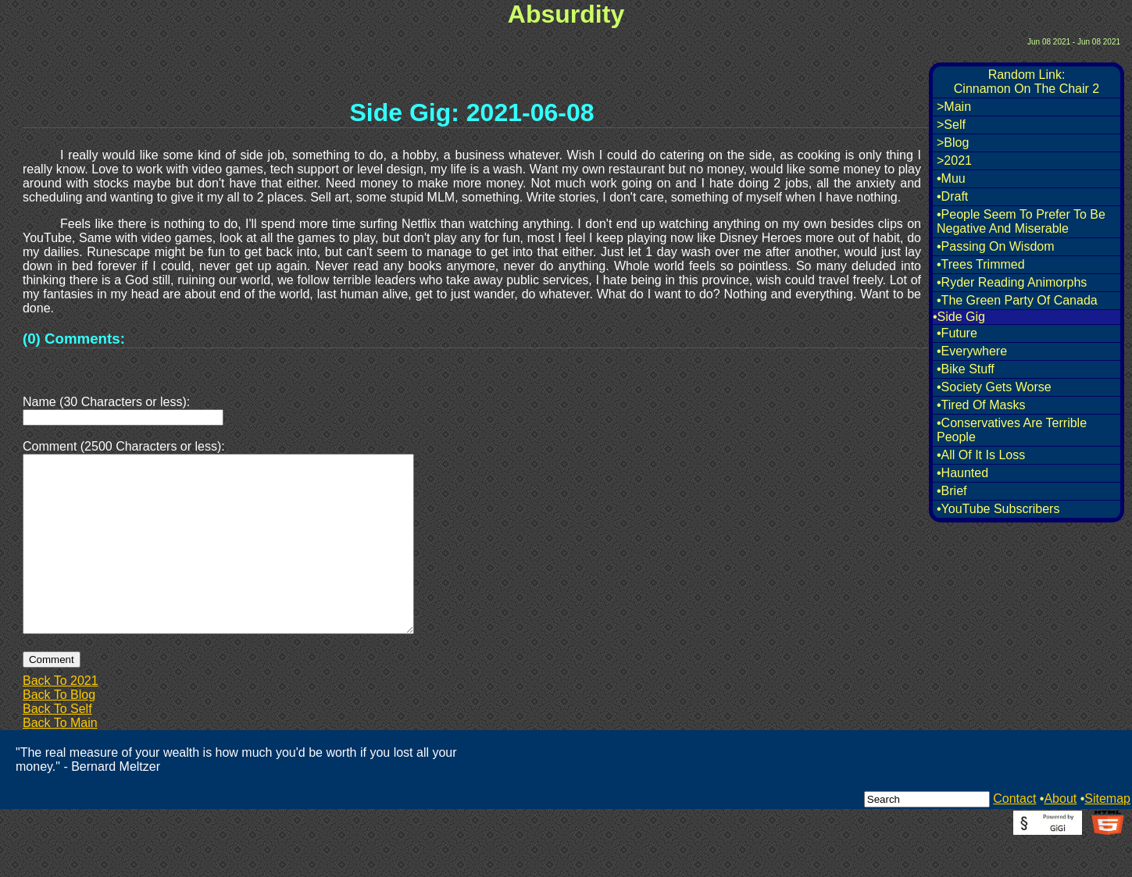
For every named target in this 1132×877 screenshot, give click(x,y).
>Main (954, 106)
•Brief (952, 490)
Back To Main (60, 760)
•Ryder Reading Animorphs (1012, 282)
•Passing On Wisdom (996, 246)
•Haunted (962, 472)
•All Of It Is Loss (981, 455)
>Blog (953, 142)
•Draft (952, 196)
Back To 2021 (60, 718)
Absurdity (566, 14)
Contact (1014, 836)
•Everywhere (972, 351)
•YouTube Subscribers (998, 508)
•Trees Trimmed (981, 264)
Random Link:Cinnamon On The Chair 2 (1026, 81)
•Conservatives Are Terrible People (1012, 430)
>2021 (954, 160)
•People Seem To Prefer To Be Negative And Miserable (1021, 221)
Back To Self (57, 746)
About (1060, 836)
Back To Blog (59, 732)
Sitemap (1107, 836)
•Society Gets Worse (994, 387)
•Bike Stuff (966, 369)
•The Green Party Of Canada (1017, 300)
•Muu (951, 178)
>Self (951, 124)
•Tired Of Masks (981, 405)
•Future (957, 333)
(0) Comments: (74, 338)
